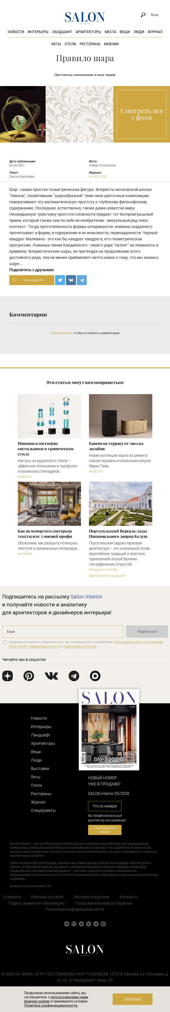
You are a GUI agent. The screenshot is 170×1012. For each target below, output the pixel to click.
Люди (138, 32)
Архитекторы (88, 32)
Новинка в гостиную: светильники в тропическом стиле (45, 449)
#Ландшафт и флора (103, 569)
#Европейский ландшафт (107, 576)
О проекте (12, 897)
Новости (16, 32)
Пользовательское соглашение (103, 903)
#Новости (24, 477)
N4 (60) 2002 (98, 176)
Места (110, 32)
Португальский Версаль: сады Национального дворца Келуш (118, 533)
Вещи (125, 32)
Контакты (129, 897)
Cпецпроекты (43, 810)
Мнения (111, 44)
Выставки (40, 768)
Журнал (155, 32)
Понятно (132, 999)
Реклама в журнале (91, 897)
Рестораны (90, 44)
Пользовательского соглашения (138, 642)
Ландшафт (62, 32)
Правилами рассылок (80, 646)
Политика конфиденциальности (75, 909)
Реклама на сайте (47, 897)
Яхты (56, 44)
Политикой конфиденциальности (34, 646)
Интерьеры (38, 32)
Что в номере (105, 806)
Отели (70, 44)
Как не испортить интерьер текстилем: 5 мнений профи (45, 533)
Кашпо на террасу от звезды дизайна (116, 446)
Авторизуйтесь (61, 333)
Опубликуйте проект (104, 830)
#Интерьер (25, 554)
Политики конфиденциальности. (51, 1005)
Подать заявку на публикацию (37, 903)
